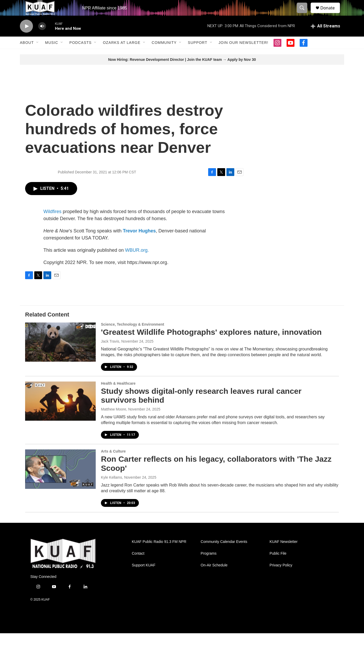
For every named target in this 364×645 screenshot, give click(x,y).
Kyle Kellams (111, 489)
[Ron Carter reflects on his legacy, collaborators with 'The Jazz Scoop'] (60, 480)
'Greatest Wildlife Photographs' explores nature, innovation (211, 343)
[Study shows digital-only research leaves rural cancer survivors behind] (60, 412)
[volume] (42, 38)
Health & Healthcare (118, 395)
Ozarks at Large (121, 54)
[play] (26, 38)
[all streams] (325, 37)
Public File (278, 565)
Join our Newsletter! (243, 54)
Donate (331, 13)
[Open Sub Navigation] (38, 54)
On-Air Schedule (214, 577)
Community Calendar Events (224, 553)
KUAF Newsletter (284, 553)
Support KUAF (143, 577)
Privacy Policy (281, 577)
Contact (138, 565)
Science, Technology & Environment (132, 336)
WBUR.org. (137, 262)
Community (164, 54)
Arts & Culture (113, 463)
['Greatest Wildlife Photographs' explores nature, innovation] (60, 353)
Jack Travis (110, 353)
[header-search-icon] (304, 14)
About (27, 54)
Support (197, 54)
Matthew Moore (113, 421)
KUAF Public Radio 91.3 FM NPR (159, 553)
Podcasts (80, 54)
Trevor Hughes (139, 242)
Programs (209, 565)
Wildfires (52, 223)
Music (51, 54)
